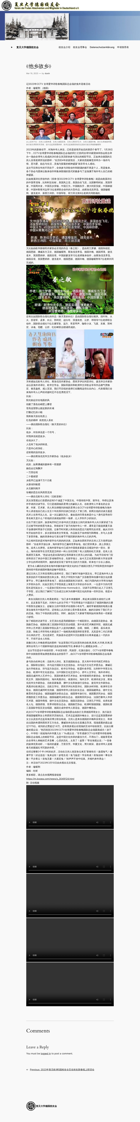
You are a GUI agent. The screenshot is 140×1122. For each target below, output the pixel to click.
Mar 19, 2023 (32, 73)
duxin (47, 73)
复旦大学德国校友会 (27, 47)
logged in (46, 1053)
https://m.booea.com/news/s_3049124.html (50, 778)
